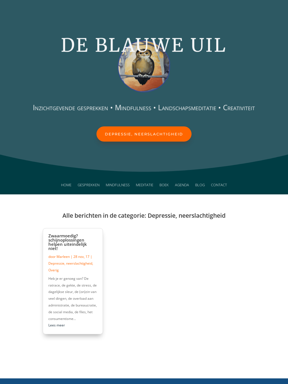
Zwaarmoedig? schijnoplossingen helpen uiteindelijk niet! (67, 242)
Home (66, 185)
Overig (53, 270)
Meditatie (144, 185)
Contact (219, 185)
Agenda (182, 185)
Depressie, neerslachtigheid (144, 134)
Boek (164, 185)
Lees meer (56, 325)
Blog (200, 185)
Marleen (63, 256)
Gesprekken (89, 185)
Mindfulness (118, 185)
